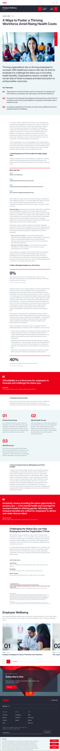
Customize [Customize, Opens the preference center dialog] (54, 740)
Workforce (30, 723)
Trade (29, 715)
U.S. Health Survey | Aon (14, 583)
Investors (5, 720)
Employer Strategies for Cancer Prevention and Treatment (22, 654)
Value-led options (14, 209)
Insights (17, 720)
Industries (17, 717)
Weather (30, 720)
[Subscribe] (11, 687)
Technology (30, 717)
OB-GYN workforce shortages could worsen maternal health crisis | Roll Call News (24, 584)
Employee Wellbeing (9, 8)
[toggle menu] (56, 2)
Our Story (5, 715)
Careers (4, 717)
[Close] (58, 743)
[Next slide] (8, 661)
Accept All (54, 747)
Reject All (54, 744)
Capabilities (18, 715)
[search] (53, 3)
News (4, 723)
